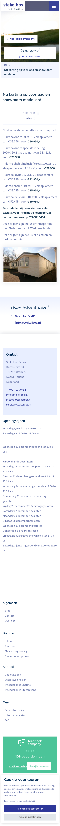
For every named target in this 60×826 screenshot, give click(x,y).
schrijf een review (18, 766)
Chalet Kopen (13, 675)
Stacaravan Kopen (15, 680)
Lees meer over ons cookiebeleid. (19, 801)
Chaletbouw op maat (17, 656)
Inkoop (9, 641)
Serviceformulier (14, 710)
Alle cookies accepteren (30, 808)
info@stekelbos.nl (26, 323)
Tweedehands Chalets (18, 685)
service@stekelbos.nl (18, 405)
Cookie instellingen (30, 817)
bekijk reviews (39, 766)
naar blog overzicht (21, 38)
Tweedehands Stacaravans (20, 690)
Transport (11, 646)
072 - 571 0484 (30, 56)
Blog (7, 611)
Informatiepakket (15, 715)
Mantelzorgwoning (16, 651)
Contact (9, 616)
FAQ (7, 720)
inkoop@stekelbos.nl (18, 400)
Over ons (10, 621)
